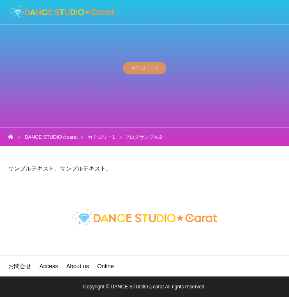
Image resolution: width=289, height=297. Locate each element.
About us (77, 266)
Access (48, 266)
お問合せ (19, 266)
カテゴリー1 (144, 69)
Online (105, 266)
